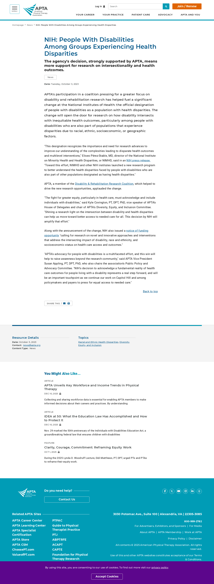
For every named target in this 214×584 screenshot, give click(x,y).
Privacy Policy (176, 538)
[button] (50, 77)
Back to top (150, 291)
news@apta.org (31, 345)
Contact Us (67, 499)
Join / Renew (187, 6)
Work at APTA (193, 532)
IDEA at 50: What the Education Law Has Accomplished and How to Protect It (95, 418)
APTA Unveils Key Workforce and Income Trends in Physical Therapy (91, 387)
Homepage (18, 25)
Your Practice (113, 14)
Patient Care (141, 14)
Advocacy (165, 14)
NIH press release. (138, 160)
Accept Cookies (107, 576)
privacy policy (159, 567)
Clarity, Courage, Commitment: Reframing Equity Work (88, 447)
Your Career (85, 14)
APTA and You (190, 14)
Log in (100, 6)
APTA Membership (169, 532)
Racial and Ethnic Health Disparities (98, 342)
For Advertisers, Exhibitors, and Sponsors (160, 526)
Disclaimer (195, 538)
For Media (195, 526)
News (30, 25)
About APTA (147, 532)
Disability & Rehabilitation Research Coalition (104, 183)
